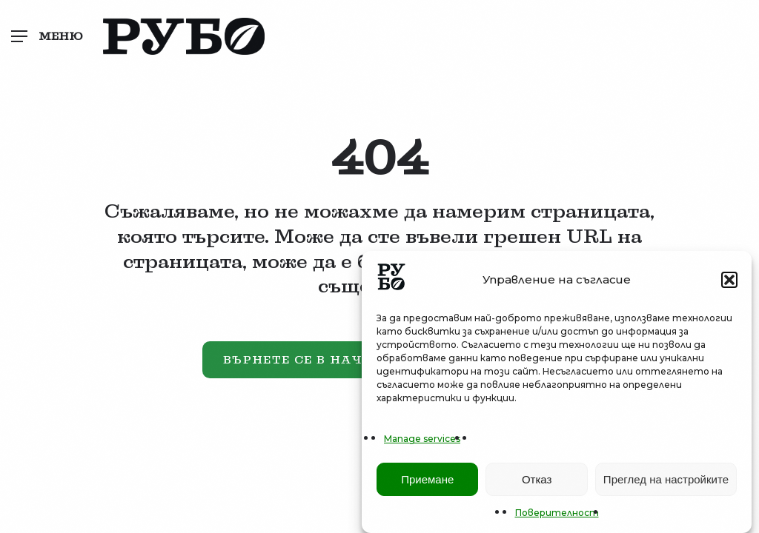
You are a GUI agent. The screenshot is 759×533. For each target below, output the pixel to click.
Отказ (536, 481)
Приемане (427, 481)
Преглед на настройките (666, 481)
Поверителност (557, 514)
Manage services (422, 440)
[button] (729, 281)
